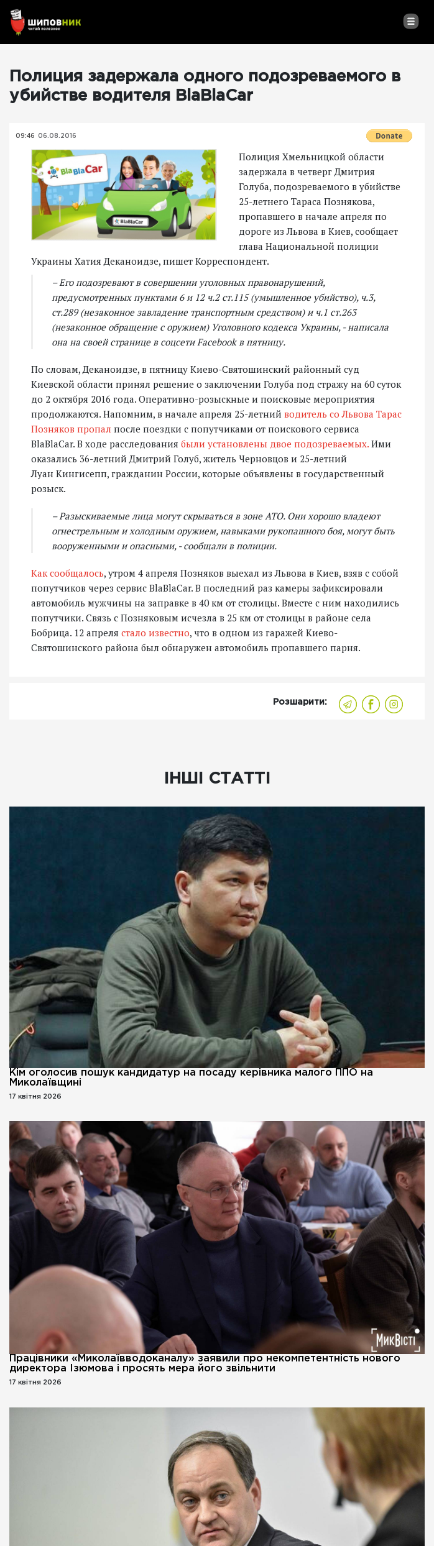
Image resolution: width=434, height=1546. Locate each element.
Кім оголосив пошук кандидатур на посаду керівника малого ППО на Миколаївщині (191, 1077)
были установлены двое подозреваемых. (275, 443)
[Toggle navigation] (411, 21)
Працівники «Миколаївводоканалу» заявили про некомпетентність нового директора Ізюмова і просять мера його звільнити (204, 1363)
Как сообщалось (67, 573)
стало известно (155, 632)
